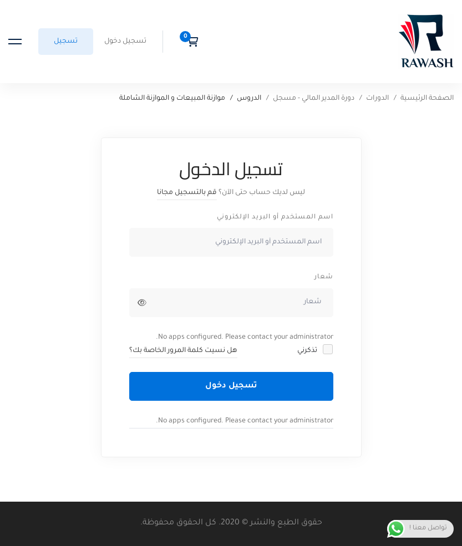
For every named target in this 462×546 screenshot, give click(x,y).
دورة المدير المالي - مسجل (313, 99)
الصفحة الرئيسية (427, 99)
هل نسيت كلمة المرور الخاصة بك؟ (183, 351)
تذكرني (314, 350)
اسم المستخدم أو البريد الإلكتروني (275, 217)
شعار (323, 277)
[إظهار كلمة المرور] (142, 302)
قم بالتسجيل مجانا (187, 193)
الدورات (377, 99)
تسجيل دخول (231, 386)
